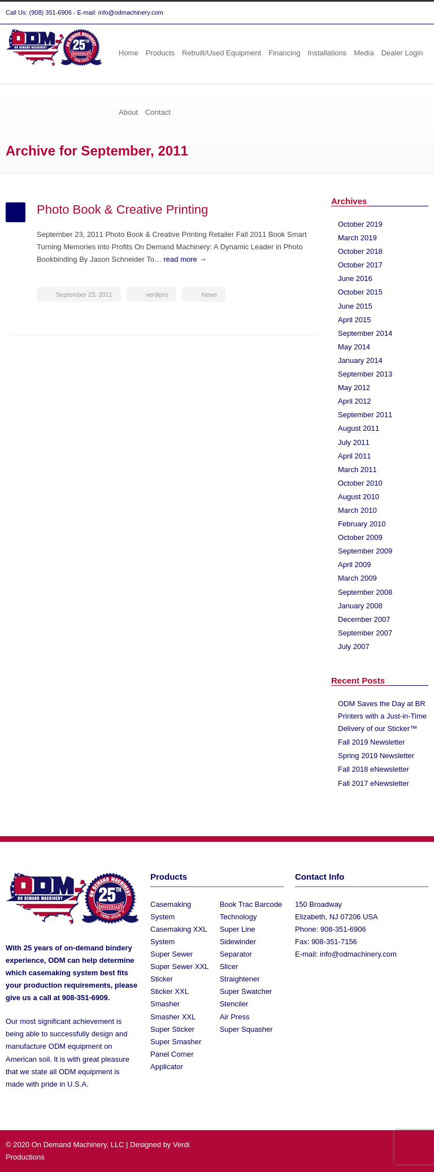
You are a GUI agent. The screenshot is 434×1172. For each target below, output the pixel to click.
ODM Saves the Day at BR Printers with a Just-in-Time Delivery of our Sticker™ (382, 716)
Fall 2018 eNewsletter (373, 769)
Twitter (372, 13)
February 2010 (362, 524)
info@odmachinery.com (358, 954)
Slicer (229, 966)
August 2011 (358, 428)
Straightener (240, 979)
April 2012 (354, 401)
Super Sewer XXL (179, 966)
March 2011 (357, 469)
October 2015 (360, 292)
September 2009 (365, 551)
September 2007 (365, 633)
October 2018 (360, 251)
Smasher (165, 1004)
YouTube (417, 13)
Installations (327, 53)
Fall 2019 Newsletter (371, 742)
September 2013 (365, 374)
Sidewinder (238, 941)
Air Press (235, 1017)
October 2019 (360, 224)
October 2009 (360, 537)
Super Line (237, 929)
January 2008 (360, 606)
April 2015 (354, 319)
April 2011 (354, 456)
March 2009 (357, 578)
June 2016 (355, 278)
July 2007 (354, 646)
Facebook (394, 13)
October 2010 (360, 483)
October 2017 (360, 265)
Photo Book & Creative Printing (122, 209)
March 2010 (357, 510)
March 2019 (357, 237)
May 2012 (354, 387)
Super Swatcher (246, 991)
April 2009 (354, 564)
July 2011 (354, 442)
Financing (284, 53)
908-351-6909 (85, 997)
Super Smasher (175, 1041)
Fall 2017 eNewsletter (373, 783)
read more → (185, 259)
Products (160, 53)
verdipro (157, 294)
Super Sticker (172, 1029)
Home (128, 53)
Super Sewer (171, 954)
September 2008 (365, 592)
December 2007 (364, 619)
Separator (236, 954)
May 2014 (354, 347)
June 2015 (355, 306)
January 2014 (360, 360)
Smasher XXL (173, 1017)
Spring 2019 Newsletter (376, 755)
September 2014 (365, 333)
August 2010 (358, 496)
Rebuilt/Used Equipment (221, 53)
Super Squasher (246, 1029)
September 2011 (365, 414)
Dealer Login (402, 53)
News (209, 294)
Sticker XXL (169, 991)
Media (364, 53)
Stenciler (234, 1004)
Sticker (161, 979)
